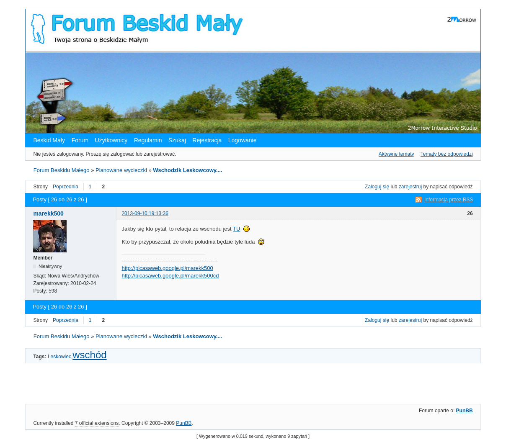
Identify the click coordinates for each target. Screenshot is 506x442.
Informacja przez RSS (448, 200)
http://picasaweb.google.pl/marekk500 (167, 268)
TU (236, 229)
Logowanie (242, 140)
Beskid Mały (49, 140)
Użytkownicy (111, 140)
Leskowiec (59, 357)
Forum (80, 140)
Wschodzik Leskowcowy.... (187, 170)
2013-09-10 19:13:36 (144, 213)
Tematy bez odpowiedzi (447, 154)
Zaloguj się (377, 187)
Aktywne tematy (396, 154)
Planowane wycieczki (121, 170)
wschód (89, 354)
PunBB (464, 411)
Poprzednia (65, 187)
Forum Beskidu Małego (62, 170)
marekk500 (48, 213)
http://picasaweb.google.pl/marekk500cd (170, 275)
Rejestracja (207, 140)
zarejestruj (410, 187)
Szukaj (177, 140)
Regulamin (148, 140)
